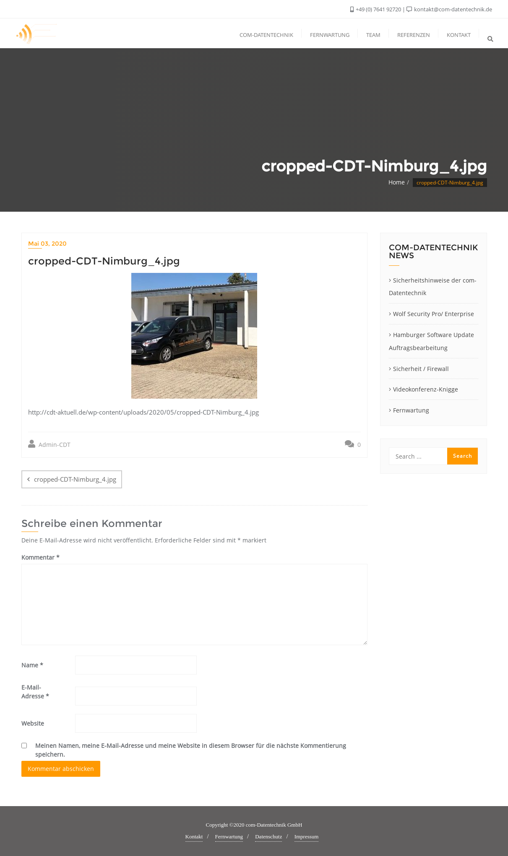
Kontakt (194, 836)
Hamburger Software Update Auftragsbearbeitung (431, 341)
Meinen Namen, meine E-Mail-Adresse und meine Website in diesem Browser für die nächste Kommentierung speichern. (190, 750)
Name (32, 665)
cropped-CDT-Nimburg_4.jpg (75, 479)
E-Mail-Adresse (35, 691)
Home (396, 182)
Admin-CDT (49, 444)
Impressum (306, 836)
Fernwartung (411, 410)
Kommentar (40, 557)
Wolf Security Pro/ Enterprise (433, 314)
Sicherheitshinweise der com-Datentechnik (433, 286)
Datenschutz (268, 836)
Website (32, 723)
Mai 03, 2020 (47, 243)
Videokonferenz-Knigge (425, 389)
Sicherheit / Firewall (421, 369)
